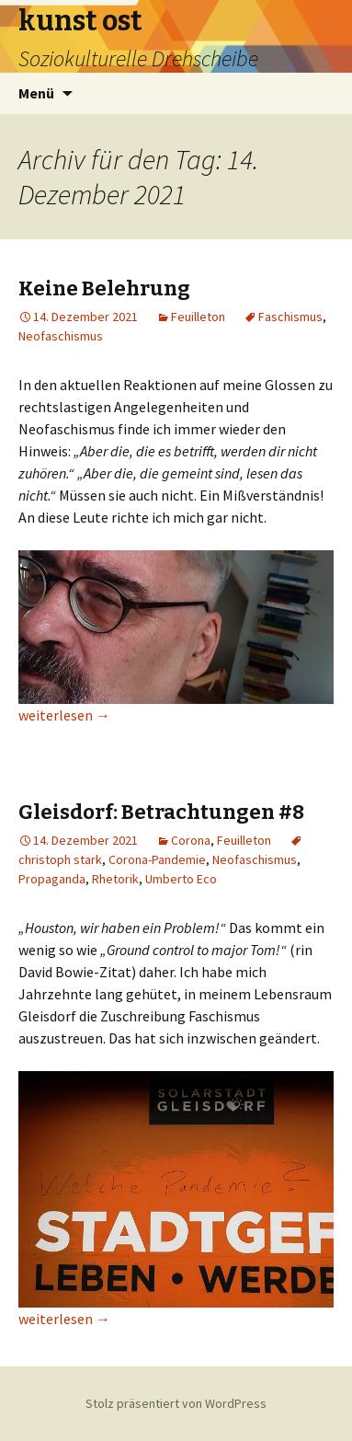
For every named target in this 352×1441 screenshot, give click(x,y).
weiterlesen (64, 715)
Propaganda (51, 878)
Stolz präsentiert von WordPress (176, 1403)
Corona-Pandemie (157, 859)
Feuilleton (198, 316)
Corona (190, 840)
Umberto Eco (181, 878)
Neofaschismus (60, 336)
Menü (36, 93)
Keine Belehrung (104, 288)
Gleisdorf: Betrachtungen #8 (161, 812)
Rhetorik (115, 878)
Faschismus (290, 316)
